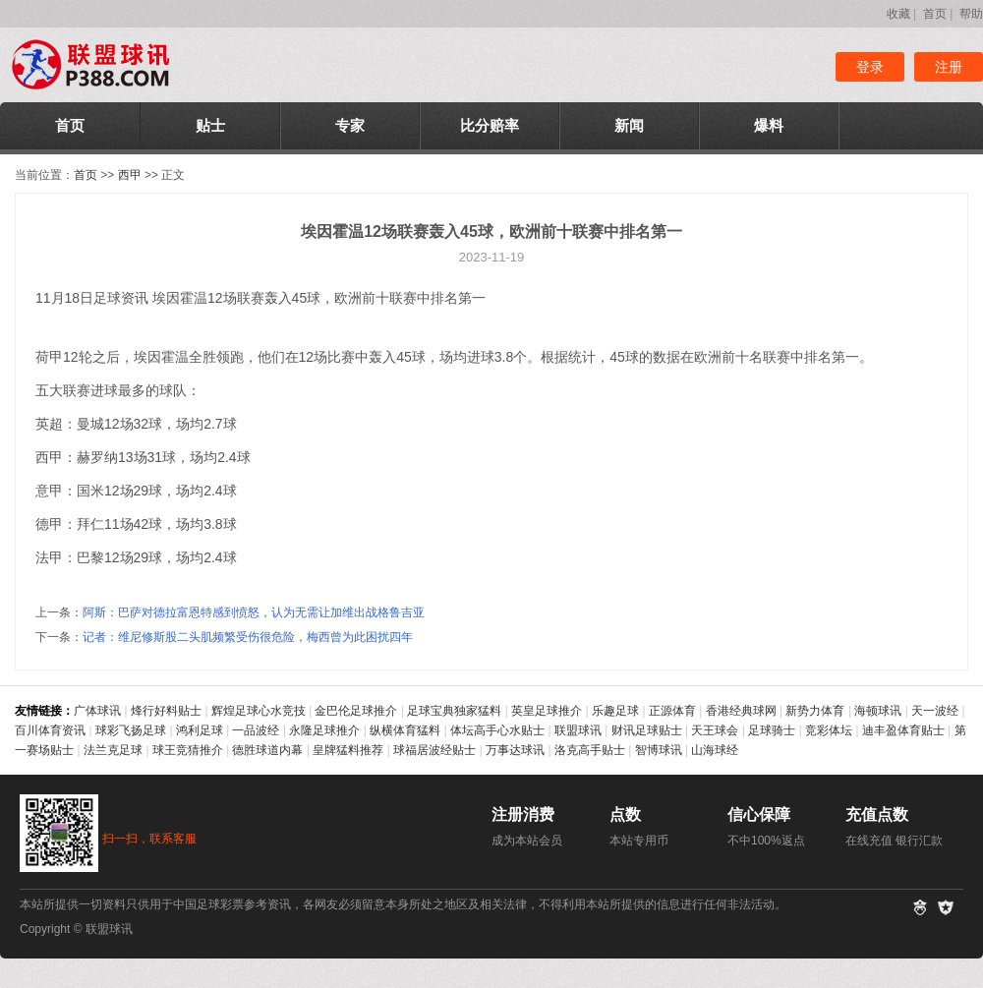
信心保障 (758, 814)
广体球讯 (97, 711)
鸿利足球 (199, 730)
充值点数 (876, 814)
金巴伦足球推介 (356, 711)
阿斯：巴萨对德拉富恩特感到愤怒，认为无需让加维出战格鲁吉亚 (254, 612)
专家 (350, 125)
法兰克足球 (113, 750)
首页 (935, 14)
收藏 (898, 14)
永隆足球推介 (324, 730)
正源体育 (672, 711)
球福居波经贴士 (434, 750)
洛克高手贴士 (589, 750)
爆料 (768, 125)
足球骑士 (771, 730)
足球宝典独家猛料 (454, 711)
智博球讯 (658, 750)
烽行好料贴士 (166, 711)
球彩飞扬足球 (130, 730)
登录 (870, 67)
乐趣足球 (615, 711)
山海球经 (714, 750)
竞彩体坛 (828, 730)
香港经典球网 (741, 711)
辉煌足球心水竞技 (258, 711)
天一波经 (934, 711)
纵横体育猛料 (405, 730)
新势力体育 (814, 711)
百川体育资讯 (50, 730)
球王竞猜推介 (187, 750)
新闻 (629, 125)
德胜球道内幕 (267, 750)
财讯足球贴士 (646, 730)
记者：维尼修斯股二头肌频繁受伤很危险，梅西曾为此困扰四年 (248, 637)
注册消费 (523, 814)
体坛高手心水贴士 (497, 730)
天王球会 (714, 730)
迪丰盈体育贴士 (903, 730)
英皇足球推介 (546, 711)
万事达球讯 (515, 750)
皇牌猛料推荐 (348, 750)
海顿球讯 (877, 711)
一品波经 (255, 730)
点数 (625, 814)
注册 (948, 67)
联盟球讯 (578, 730)
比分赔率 (489, 125)
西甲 (130, 175)
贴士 (210, 125)
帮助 (971, 14)
